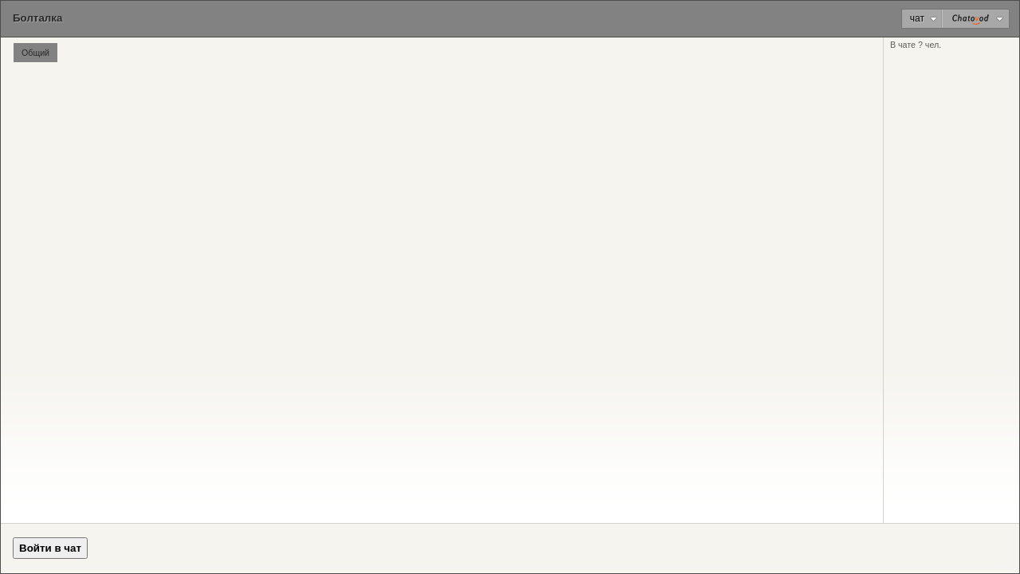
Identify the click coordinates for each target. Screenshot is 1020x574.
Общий (35, 52)
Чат (923, 18)
